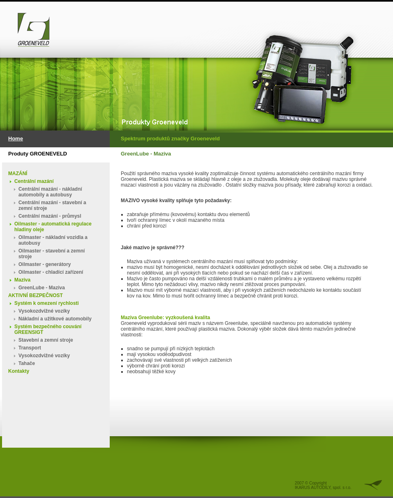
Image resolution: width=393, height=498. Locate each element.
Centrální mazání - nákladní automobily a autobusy (50, 192)
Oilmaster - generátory (44, 264)
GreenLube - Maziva (41, 288)
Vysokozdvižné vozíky (44, 311)
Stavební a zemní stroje (45, 340)
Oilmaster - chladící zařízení (50, 272)
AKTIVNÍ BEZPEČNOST (35, 295)
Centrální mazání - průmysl (49, 216)
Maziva (22, 280)
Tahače (26, 363)
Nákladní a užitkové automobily (55, 319)
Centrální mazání (34, 181)
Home (15, 138)
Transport (29, 348)
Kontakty (18, 371)
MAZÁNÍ (17, 173)
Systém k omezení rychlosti (46, 303)
